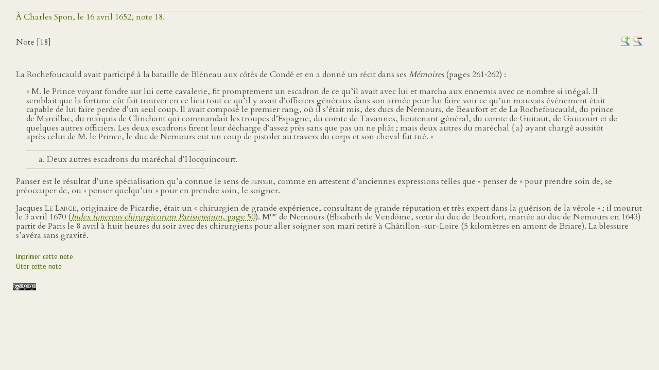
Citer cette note (39, 266)
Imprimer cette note (44, 256)
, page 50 (163, 217)
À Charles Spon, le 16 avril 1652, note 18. (90, 17)
